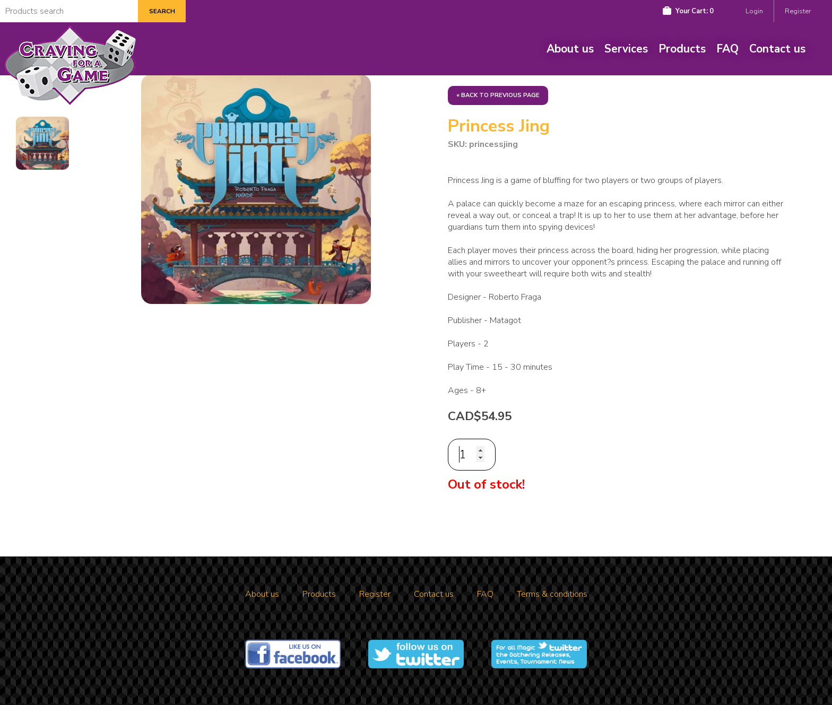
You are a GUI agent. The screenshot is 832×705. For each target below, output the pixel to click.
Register (798, 11)
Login (754, 11)
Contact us (777, 48)
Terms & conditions (552, 594)
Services (626, 48)
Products (682, 48)
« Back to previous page (498, 95)
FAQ (727, 48)
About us (570, 48)
